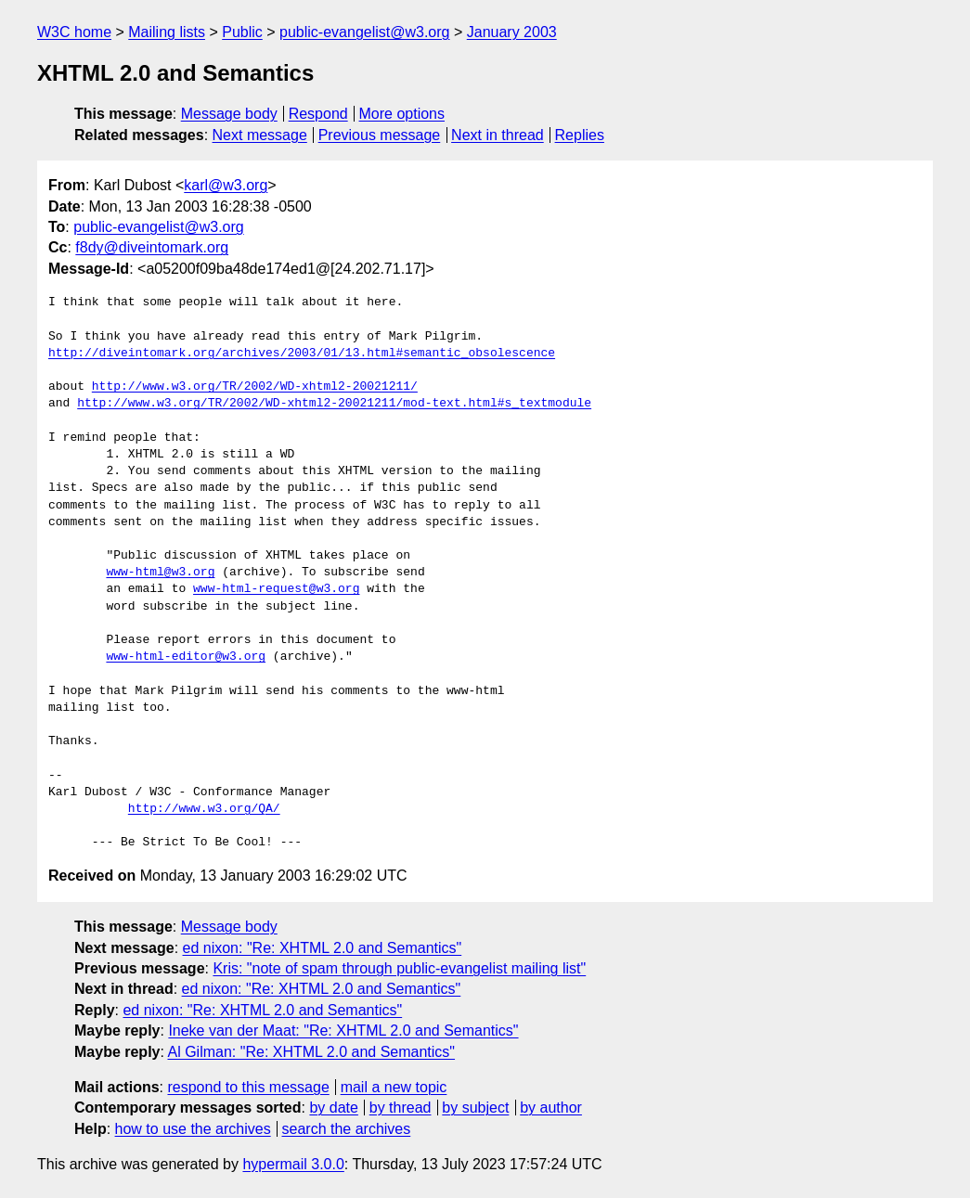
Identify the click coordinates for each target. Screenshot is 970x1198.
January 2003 (512, 32)
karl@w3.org (225, 185)
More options (402, 114)
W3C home (74, 32)
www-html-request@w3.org (276, 589)
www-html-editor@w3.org (185, 657)
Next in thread (497, 135)
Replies (579, 135)
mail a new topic (394, 1087)
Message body (229, 114)
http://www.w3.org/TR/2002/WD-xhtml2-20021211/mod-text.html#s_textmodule (334, 403)
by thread (400, 1107)
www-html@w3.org (160, 572)
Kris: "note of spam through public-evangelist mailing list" (399, 968)
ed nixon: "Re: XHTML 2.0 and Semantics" (322, 948)
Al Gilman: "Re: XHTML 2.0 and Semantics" (312, 1052)
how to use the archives (193, 1129)
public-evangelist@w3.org (364, 32)
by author (551, 1107)
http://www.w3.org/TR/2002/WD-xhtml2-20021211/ (255, 387)
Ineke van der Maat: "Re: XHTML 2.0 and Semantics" (343, 1030)
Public (242, 32)
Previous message (379, 135)
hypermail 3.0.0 (292, 1164)
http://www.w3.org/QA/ (204, 809)
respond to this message (248, 1087)
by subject (475, 1107)
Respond (318, 114)
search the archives (346, 1129)
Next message (260, 135)
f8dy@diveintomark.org (151, 247)
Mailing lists (166, 32)
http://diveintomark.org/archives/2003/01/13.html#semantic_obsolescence (301, 353)
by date (333, 1107)
